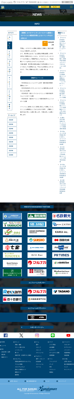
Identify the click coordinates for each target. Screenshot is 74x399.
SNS (50, 367)
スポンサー (67, 344)
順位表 (3, 354)
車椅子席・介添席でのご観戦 (23, 355)
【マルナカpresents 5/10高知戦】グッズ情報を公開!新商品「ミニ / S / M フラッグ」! (63, 78)
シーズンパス (18, 350)
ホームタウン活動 (54, 352)
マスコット (52, 369)
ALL (9, 38)
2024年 (11, 128)
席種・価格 (18, 344)
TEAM (9, 63)
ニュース (3, 345)
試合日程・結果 (6, 352)
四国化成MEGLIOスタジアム (23, 361)
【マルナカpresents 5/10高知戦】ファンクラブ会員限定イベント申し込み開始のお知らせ (63, 107)
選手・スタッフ (40, 359)
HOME (3, 342)
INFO (9, 45)
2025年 (11, 124)
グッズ (51, 364)
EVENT (9, 71)
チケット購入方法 (20, 347)
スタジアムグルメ (20, 367)
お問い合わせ (68, 361)
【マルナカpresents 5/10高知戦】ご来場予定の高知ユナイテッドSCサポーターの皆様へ (63, 60)
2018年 (11, 155)
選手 (37, 344)
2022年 (11, 137)
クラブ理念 (52, 344)
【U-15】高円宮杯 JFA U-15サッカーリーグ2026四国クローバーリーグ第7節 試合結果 (63, 154)
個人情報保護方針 (69, 364)
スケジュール (39, 352)
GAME (9, 54)
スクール (38, 367)
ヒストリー (52, 350)
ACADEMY (9, 95)
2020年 (11, 146)
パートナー (67, 350)
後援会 (51, 372)
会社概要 (51, 347)
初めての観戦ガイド (20, 369)
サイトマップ (68, 369)
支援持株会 (67, 352)
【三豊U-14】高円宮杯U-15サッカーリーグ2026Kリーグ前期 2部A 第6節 (63, 123)
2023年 (11, 133)
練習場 (17, 374)
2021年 (11, 142)
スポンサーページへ (37, 327)
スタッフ (38, 347)
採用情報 (51, 355)
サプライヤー (68, 347)
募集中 (9, 106)
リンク (66, 367)
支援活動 (66, 355)
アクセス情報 (18, 364)
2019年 (11, 150)
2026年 (11, 120)
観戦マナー (5, 357)
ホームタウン (9, 82)
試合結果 (38, 361)
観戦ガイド (18, 372)
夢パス (17, 352)
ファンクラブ (53, 361)
